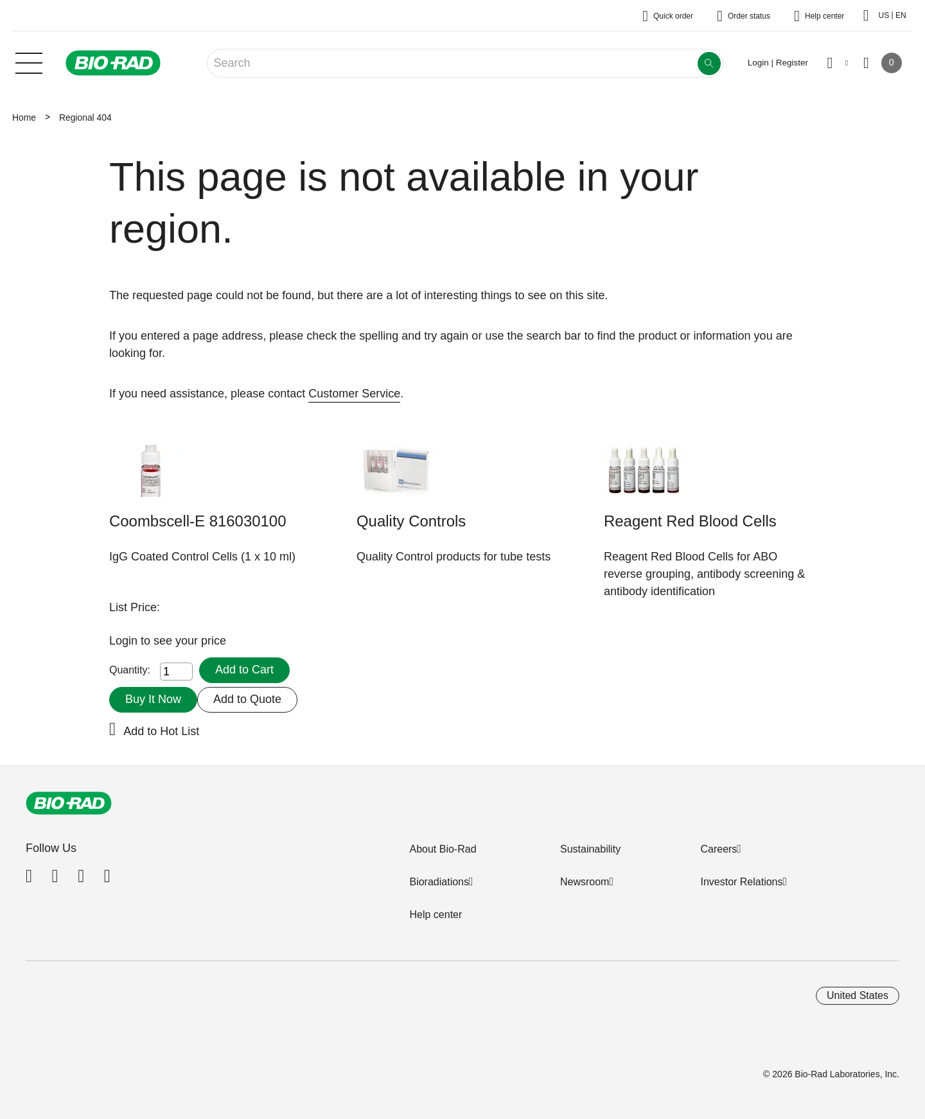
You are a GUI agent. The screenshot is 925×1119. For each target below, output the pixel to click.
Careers (718, 849)
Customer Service (354, 393)
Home (24, 117)
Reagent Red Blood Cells (690, 521)
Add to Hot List (161, 731)
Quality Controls (411, 521)
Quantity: (129, 669)
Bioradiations (439, 881)
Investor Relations (741, 881)
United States (857, 995)
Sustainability (590, 849)
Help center (435, 914)
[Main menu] (29, 61)
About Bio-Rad (442, 849)
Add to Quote (247, 699)
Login (125, 640)
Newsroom (584, 881)
